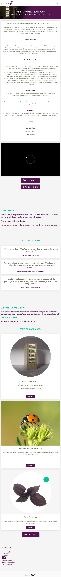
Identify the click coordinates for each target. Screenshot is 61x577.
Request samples (30, 180)
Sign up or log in (30, 535)
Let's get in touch (30, 187)
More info (30, 396)
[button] (58, 3)
